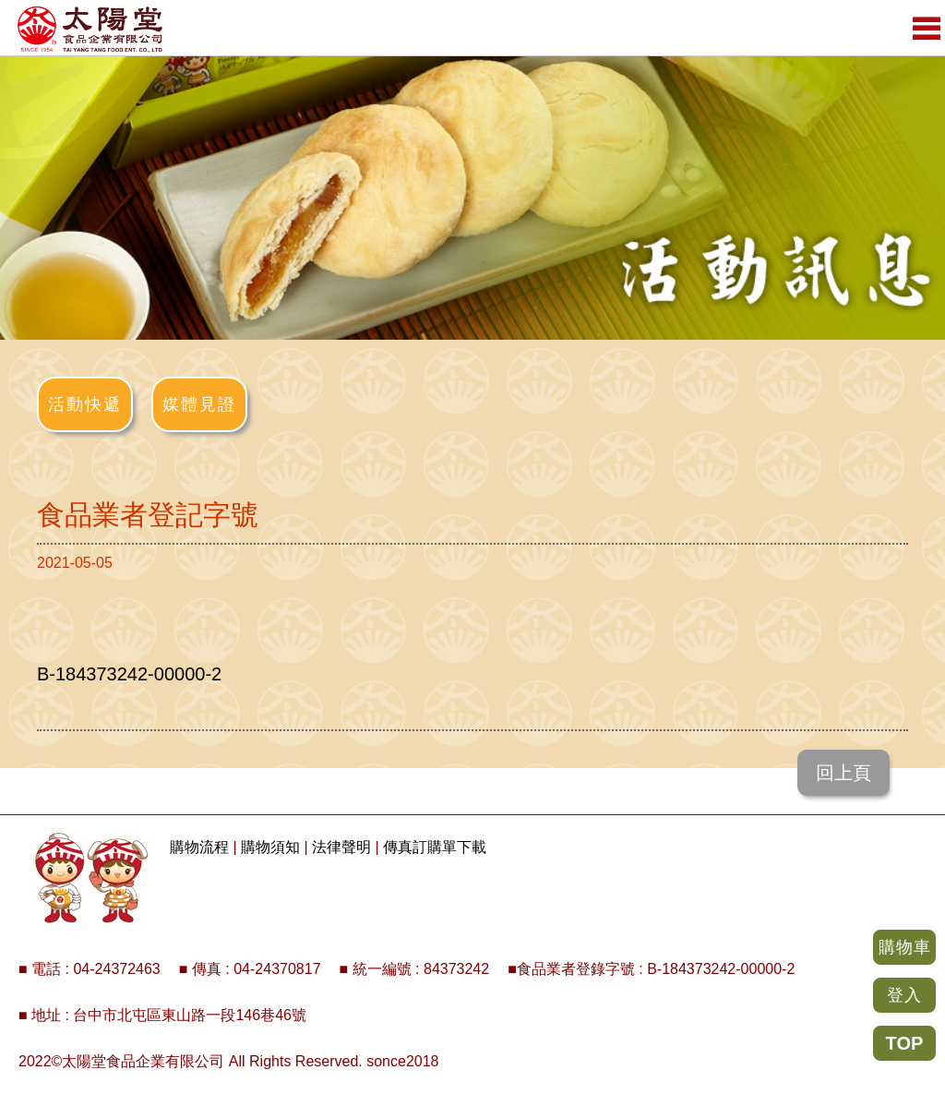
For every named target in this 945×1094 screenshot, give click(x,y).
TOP (905, 1043)
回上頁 (843, 773)
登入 (904, 995)
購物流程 (199, 847)
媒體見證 (199, 404)
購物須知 (270, 847)
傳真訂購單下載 (434, 847)
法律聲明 (341, 847)
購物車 (905, 947)
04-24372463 (116, 969)
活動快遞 (85, 404)
